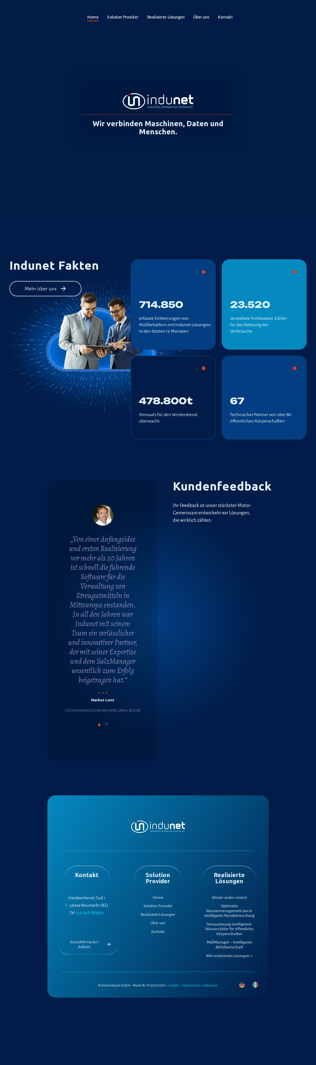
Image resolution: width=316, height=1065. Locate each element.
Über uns (157, 923)
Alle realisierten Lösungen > (229, 956)
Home (158, 897)
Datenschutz (191, 985)
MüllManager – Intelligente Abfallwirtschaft (229, 944)
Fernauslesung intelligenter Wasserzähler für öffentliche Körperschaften (229, 929)
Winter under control (229, 897)
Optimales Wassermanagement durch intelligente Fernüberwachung (229, 911)
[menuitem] (242, 985)
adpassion (210, 985)
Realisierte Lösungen (157, 914)
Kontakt (158, 931)
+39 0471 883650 (90, 913)
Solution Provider (158, 906)
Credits (174, 985)
